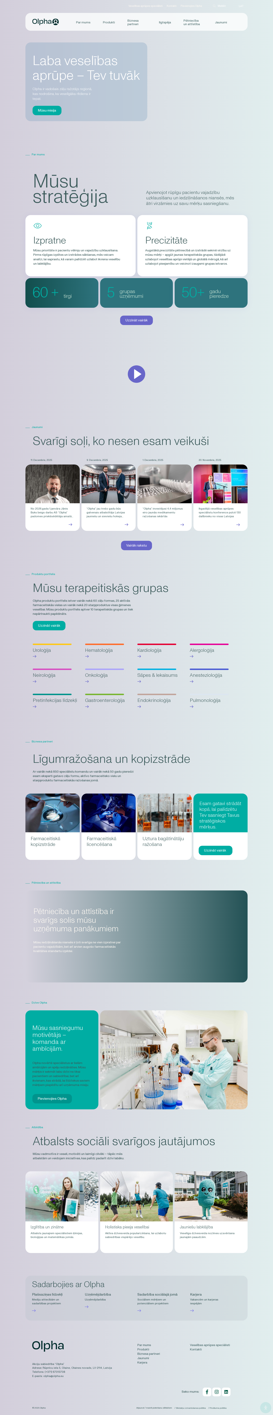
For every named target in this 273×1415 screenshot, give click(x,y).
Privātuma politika (218, 1408)
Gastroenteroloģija (105, 700)
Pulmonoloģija (205, 700)
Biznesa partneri (133, 22)
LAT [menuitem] (241, 6)
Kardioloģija (149, 650)
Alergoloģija (202, 650)
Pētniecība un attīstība (191, 22)
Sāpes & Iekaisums (157, 675)
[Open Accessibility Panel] (265, 1407)
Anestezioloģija (206, 675)
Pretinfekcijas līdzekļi (55, 700)
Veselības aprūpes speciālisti (145, 6)
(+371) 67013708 (55, 1372)
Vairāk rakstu (136, 545)
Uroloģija (42, 650)
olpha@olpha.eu (53, 1376)
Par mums (84, 22)
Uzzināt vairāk (136, 320)
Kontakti (171, 6)
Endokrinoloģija (154, 700)
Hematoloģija (99, 650)
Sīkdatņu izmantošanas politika (190, 1408)
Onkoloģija (96, 675)
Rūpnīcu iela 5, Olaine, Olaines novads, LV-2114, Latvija (77, 1368)
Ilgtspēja (165, 22)
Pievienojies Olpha (191, 6)
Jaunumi (220, 22)
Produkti (109, 22)
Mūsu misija (47, 110)
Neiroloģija (44, 675)
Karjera (142, 1363)
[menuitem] (241, 6)
